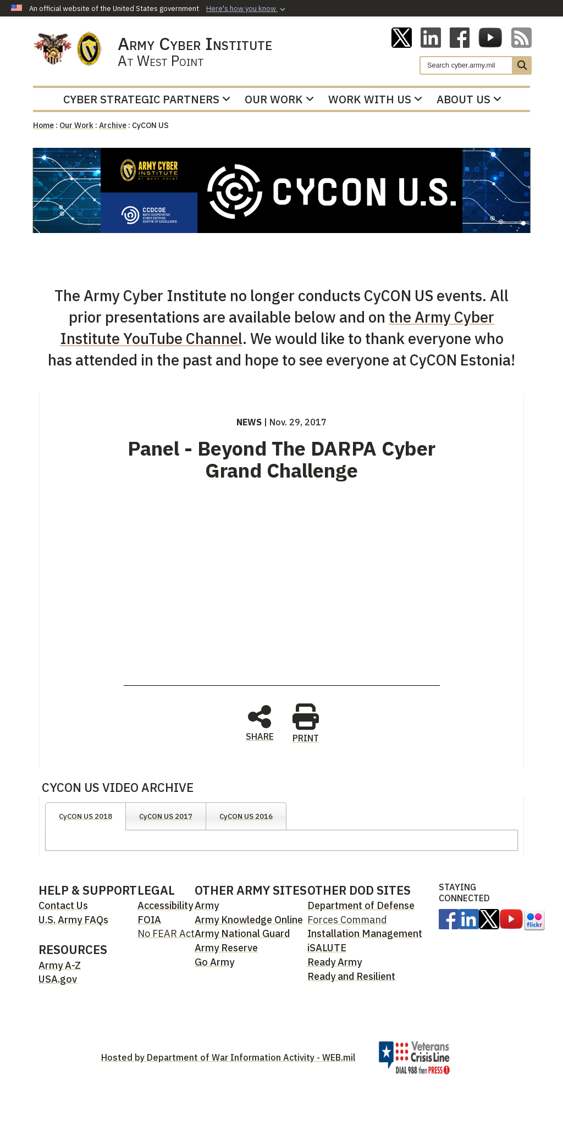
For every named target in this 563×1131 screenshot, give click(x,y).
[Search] (466, 65)
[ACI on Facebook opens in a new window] (460, 36)
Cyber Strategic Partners (146, 99)
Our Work (279, 99)
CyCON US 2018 (85, 816)
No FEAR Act (166, 933)
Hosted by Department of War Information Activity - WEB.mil (228, 1057)
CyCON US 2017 (165, 816)
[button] (247, 8)
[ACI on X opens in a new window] (401, 36)
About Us (469, 99)
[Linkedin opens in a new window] (431, 36)
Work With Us (375, 99)
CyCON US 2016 (246, 816)
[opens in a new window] (449, 917)
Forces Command (347, 919)
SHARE (260, 722)
